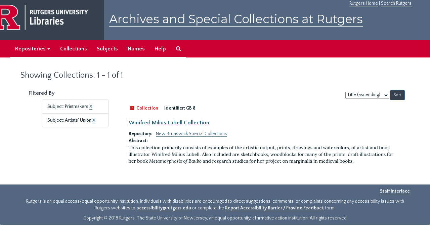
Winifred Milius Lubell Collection (169, 123)
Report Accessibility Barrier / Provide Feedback (274, 208)
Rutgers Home (363, 3)
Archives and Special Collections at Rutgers (236, 19)
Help (160, 49)
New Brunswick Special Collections (191, 133)
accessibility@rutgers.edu (163, 208)
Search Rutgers (396, 3)
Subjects (107, 49)
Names (136, 49)
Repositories (32, 49)
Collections (73, 49)
